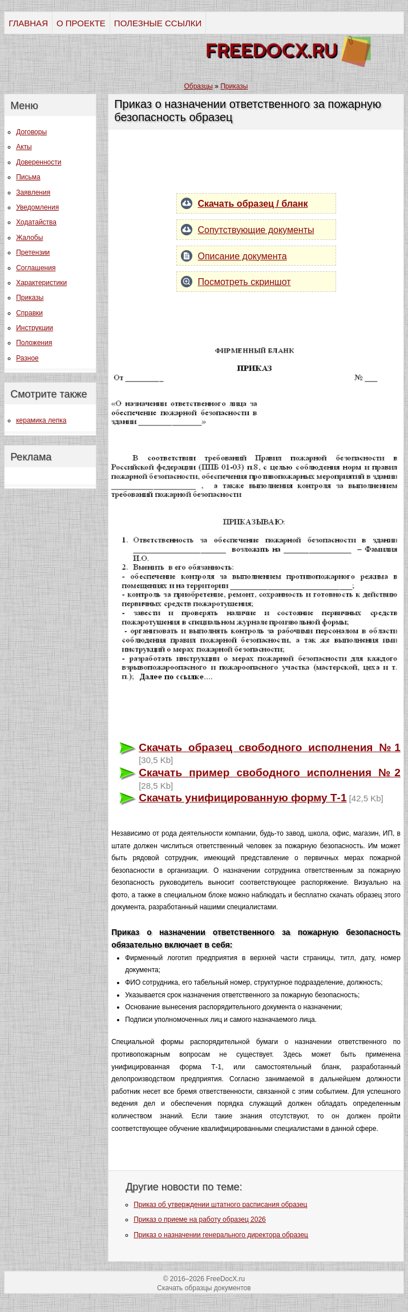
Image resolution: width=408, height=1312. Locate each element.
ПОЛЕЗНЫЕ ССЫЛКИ (157, 23)
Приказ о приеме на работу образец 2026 (200, 1219)
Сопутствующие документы (256, 230)
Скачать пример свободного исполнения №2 (270, 773)
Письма (28, 177)
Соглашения (35, 268)
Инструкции (34, 328)
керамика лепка (41, 420)
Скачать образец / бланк (253, 203)
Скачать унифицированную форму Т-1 (242, 798)
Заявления (33, 192)
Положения (34, 343)
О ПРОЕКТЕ (81, 23)
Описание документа (242, 256)
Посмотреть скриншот (244, 282)
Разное (27, 358)
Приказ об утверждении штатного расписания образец (220, 1205)
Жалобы (29, 238)
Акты (24, 147)
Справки (29, 313)
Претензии (33, 252)
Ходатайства (36, 222)
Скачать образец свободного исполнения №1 (270, 747)
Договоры (31, 132)
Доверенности (38, 162)
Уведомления (37, 207)
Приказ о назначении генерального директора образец (221, 1235)
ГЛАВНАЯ (28, 23)
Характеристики (41, 283)
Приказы (29, 298)
